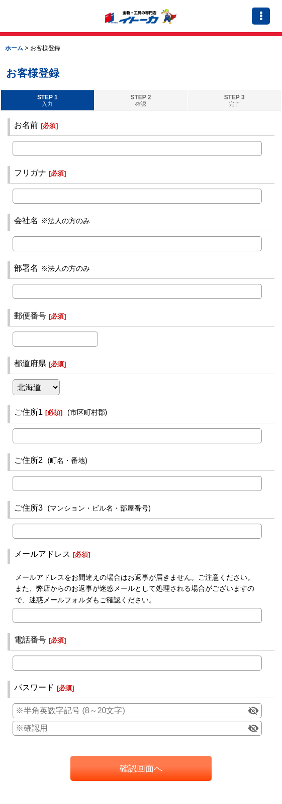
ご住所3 (28, 507)
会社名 (26, 220)
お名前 (26, 124)
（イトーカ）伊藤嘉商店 (141, 16)
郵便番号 (30, 315)
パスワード (34, 687)
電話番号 (30, 639)
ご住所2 (28, 459)
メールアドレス (42, 553)
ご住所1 (28, 411)
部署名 (26, 267)
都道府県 (30, 363)
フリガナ (30, 172)
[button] (261, 16)
